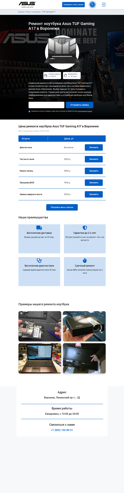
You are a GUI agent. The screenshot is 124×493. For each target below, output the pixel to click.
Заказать (93, 147)
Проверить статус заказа (73, 5)
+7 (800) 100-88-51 (62, 430)
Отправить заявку (79, 105)
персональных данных (85, 111)
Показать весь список (62, 207)
